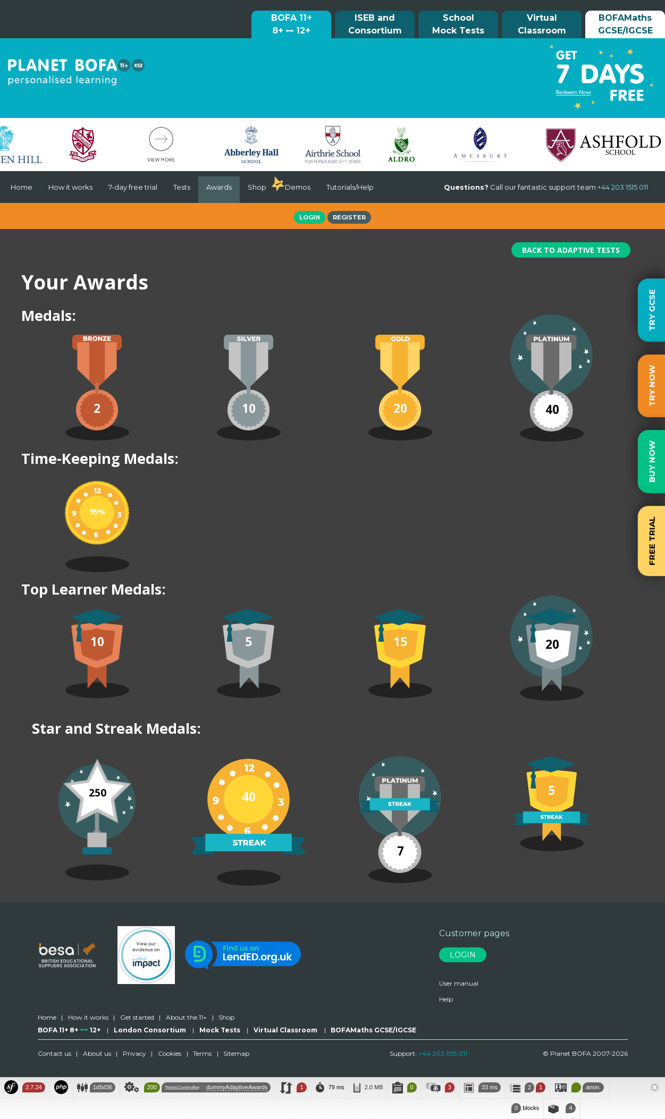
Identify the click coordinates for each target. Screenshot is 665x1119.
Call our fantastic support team (546, 187)
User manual (458, 983)
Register (349, 217)
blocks (524, 1108)
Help (446, 999)
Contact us (54, 1053)
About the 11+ (186, 1017)
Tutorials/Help (350, 187)
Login (309, 217)
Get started (137, 1017)
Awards (219, 187)
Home (21, 187)
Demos (297, 187)
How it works (70, 187)
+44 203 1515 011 (442, 1053)
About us (97, 1053)
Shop (257, 187)
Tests (181, 187)
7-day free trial (132, 187)
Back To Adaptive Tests (571, 250)
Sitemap (236, 1053)
